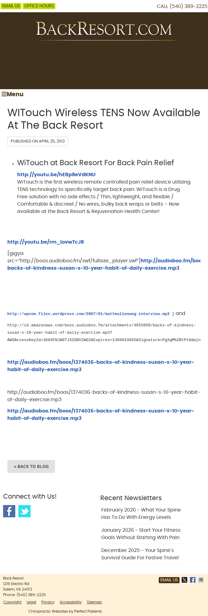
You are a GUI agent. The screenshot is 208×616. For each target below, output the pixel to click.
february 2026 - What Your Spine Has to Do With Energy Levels (141, 514)
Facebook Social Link (9, 511)
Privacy (47, 602)
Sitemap (94, 602)
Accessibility (71, 602)
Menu (13, 94)
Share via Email (201, 580)
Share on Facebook (193, 580)
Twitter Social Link (24, 511)
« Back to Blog (31, 466)
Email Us (11, 6)
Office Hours (39, 6)
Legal (31, 602)
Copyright (12, 602)
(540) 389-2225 (188, 6)
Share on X (185, 580)
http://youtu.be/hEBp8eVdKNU (56, 174)
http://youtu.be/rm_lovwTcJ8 (45, 242)
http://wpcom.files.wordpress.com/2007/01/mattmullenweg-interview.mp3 (88, 313)
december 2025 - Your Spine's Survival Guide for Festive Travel (140, 554)
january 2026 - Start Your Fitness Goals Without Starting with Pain (140, 534)
